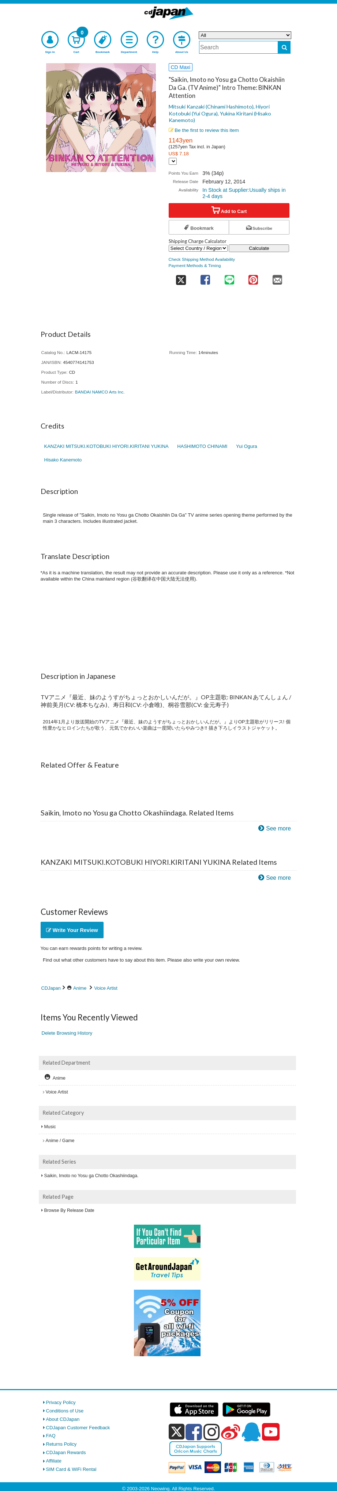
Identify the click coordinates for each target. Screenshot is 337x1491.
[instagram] (211, 1431)
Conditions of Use (65, 1411)
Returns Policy (61, 1444)
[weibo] (230, 1431)
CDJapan (51, 988)
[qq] (251, 1431)
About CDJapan (63, 1419)
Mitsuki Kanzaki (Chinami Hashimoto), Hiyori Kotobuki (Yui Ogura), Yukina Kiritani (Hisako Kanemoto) (220, 113)
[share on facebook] (205, 277)
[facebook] (194, 1431)
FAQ (51, 1435)
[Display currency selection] (173, 161)
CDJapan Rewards (66, 1452)
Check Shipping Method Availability (202, 259)
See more (278, 828)
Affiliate (53, 1461)
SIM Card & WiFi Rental (71, 1469)
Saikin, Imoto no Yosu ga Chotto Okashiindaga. (91, 1175)
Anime (79, 988)
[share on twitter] (181, 277)
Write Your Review (72, 930)
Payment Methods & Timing (195, 265)
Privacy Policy (61, 1402)
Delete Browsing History (67, 1033)
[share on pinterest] (253, 277)
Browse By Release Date (69, 1210)
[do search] (284, 47)
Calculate (259, 248)
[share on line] (229, 277)
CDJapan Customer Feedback (78, 1427)
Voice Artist (105, 988)
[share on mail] (277, 277)
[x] (176, 1432)
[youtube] (271, 1432)
